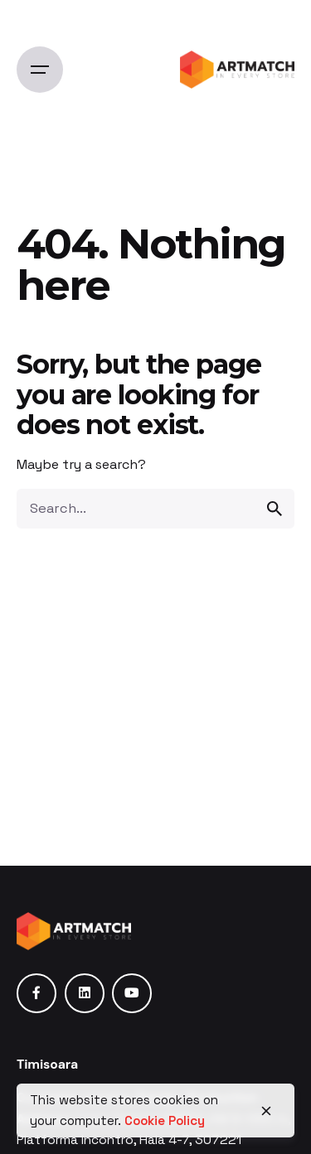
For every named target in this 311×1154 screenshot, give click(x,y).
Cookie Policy (164, 1120)
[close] (266, 1111)
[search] (274, 509)
